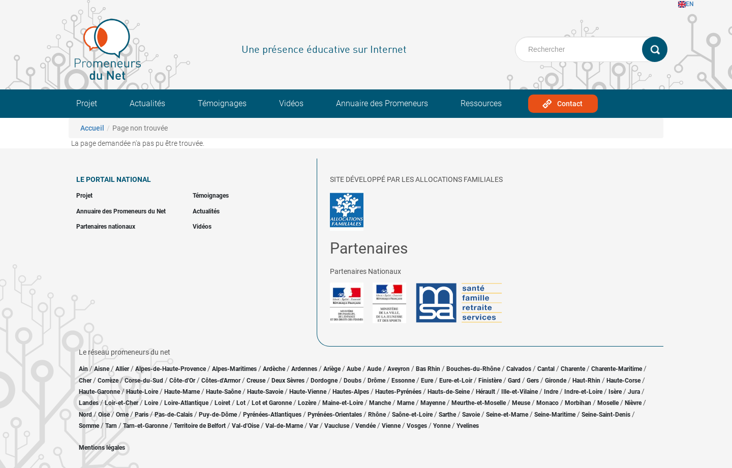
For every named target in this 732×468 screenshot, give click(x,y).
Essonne (403, 380)
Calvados (518, 368)
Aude (374, 368)
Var (313, 425)
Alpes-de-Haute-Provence (170, 368)
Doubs (352, 380)
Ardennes (304, 368)
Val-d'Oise (245, 425)
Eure (427, 380)
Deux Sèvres (287, 380)
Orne (122, 414)
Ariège (332, 368)
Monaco (547, 403)
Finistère (490, 380)
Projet (86, 103)
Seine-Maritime (554, 414)
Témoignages (222, 103)
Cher (85, 380)
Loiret (222, 403)
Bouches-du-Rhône (473, 368)
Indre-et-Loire (583, 391)
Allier (122, 368)
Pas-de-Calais (174, 414)
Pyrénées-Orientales (335, 414)
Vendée (365, 425)
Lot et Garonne (272, 403)
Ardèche (274, 368)
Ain (84, 368)
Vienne (391, 425)
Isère (615, 391)
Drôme (376, 380)
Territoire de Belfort (200, 425)
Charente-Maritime (616, 368)
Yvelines (467, 425)
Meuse (521, 403)
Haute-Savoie (265, 391)
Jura (634, 391)
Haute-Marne (182, 391)
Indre (551, 391)
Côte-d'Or (182, 380)
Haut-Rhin (586, 380)
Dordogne (324, 380)
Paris (141, 414)
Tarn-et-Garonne (145, 425)
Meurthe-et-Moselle (478, 403)
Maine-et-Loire (342, 403)
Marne (405, 403)
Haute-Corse (623, 380)
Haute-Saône (223, 391)
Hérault (485, 391)
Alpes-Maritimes (234, 368)
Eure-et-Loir (455, 380)
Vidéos (291, 103)
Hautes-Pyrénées (398, 391)
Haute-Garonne (99, 391)
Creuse (256, 380)
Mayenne (432, 403)
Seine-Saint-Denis (606, 414)
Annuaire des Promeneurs (382, 103)
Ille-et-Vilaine (519, 391)
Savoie (471, 414)
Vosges (417, 425)
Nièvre (633, 403)
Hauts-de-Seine (449, 391)
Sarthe (447, 414)
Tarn (111, 425)
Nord (85, 414)
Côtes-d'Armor (220, 380)
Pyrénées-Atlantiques (272, 414)
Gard (514, 380)
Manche (380, 403)
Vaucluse (336, 425)
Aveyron (398, 368)
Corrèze (108, 380)
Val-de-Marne (284, 425)
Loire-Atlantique (186, 403)
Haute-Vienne (307, 391)
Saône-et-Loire (412, 414)
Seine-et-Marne (507, 414)
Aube (354, 368)
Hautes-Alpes (350, 391)
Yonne (441, 425)
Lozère (307, 403)
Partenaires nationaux (105, 226)
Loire (151, 403)
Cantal (546, 368)
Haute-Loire (142, 391)
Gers (533, 380)
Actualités (147, 103)
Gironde (555, 380)
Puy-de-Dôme (218, 414)
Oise (104, 414)
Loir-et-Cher (121, 403)
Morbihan (578, 403)
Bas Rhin (428, 368)
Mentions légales (102, 447)
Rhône (377, 414)
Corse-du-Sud (144, 380)
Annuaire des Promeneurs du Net (121, 211)
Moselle (608, 403)
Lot (241, 403)
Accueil (92, 128)
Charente (573, 368)
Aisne (101, 368)
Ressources (481, 103)
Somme (89, 425)
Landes (89, 403)
